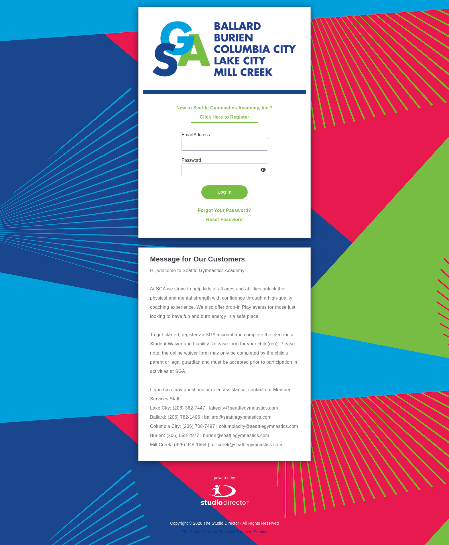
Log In (224, 192)
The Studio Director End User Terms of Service (224, 532)
